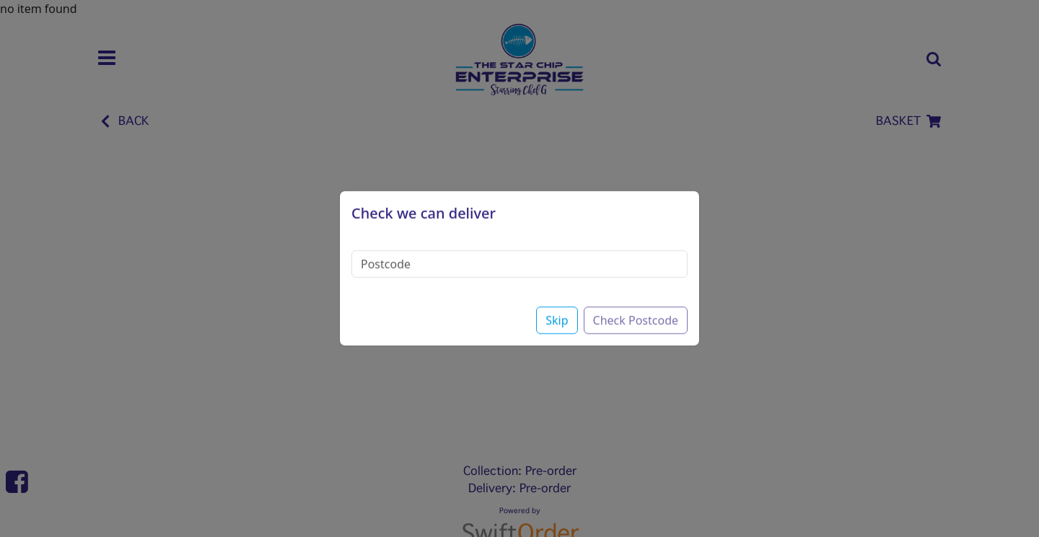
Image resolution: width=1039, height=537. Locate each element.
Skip (556, 309)
